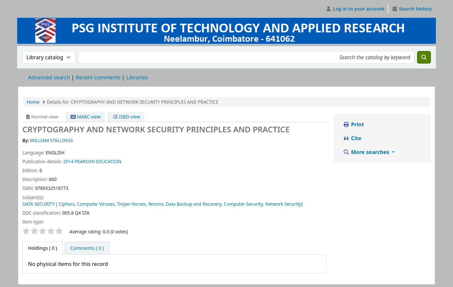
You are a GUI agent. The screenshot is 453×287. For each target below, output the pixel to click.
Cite (352, 138)
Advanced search (49, 77)
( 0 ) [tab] (42, 248)
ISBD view (126, 117)
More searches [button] (366, 152)
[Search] (424, 57)
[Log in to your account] (355, 9)
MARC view (86, 117)
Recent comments (98, 77)
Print (353, 124)
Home (33, 102)
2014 (68, 161)
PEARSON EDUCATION (98, 161)
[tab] (87, 248)
